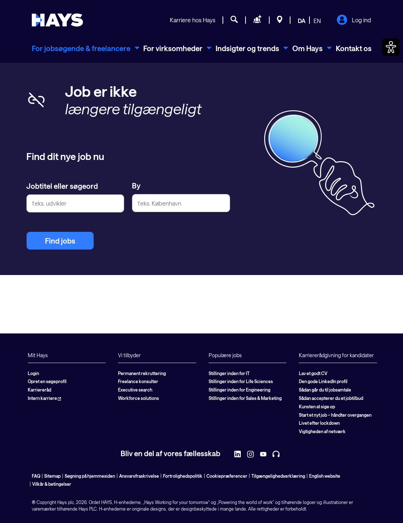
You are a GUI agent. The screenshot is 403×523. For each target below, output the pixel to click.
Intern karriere (44, 398)
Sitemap (52, 475)
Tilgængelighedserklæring (278, 475)
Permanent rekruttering (142, 373)
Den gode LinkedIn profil (323, 381)
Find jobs (60, 240)
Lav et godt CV (313, 373)
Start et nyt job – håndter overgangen (335, 414)
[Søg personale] (257, 20)
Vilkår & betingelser (51, 483)
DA (301, 20)
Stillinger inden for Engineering (239, 389)
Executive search (135, 389)
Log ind (354, 20)
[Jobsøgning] (234, 20)
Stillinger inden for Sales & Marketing (245, 398)
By (136, 185)
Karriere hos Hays (192, 19)
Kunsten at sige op (317, 406)
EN (317, 20)
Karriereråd (39, 389)
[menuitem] (86, 48)
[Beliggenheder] (280, 20)
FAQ (36, 475)
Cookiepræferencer (226, 475)
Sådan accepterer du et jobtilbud (331, 398)
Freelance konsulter (138, 381)
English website (324, 475)
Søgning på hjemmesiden (90, 475)
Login (33, 373)
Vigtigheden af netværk (322, 431)
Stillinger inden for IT (229, 373)
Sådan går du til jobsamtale (325, 389)
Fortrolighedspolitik (182, 475)
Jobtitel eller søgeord (62, 186)
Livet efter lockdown (319, 422)
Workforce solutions (138, 398)
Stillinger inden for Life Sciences (241, 381)
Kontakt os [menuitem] (354, 48)
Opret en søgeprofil (47, 381)
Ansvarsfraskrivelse (139, 475)
